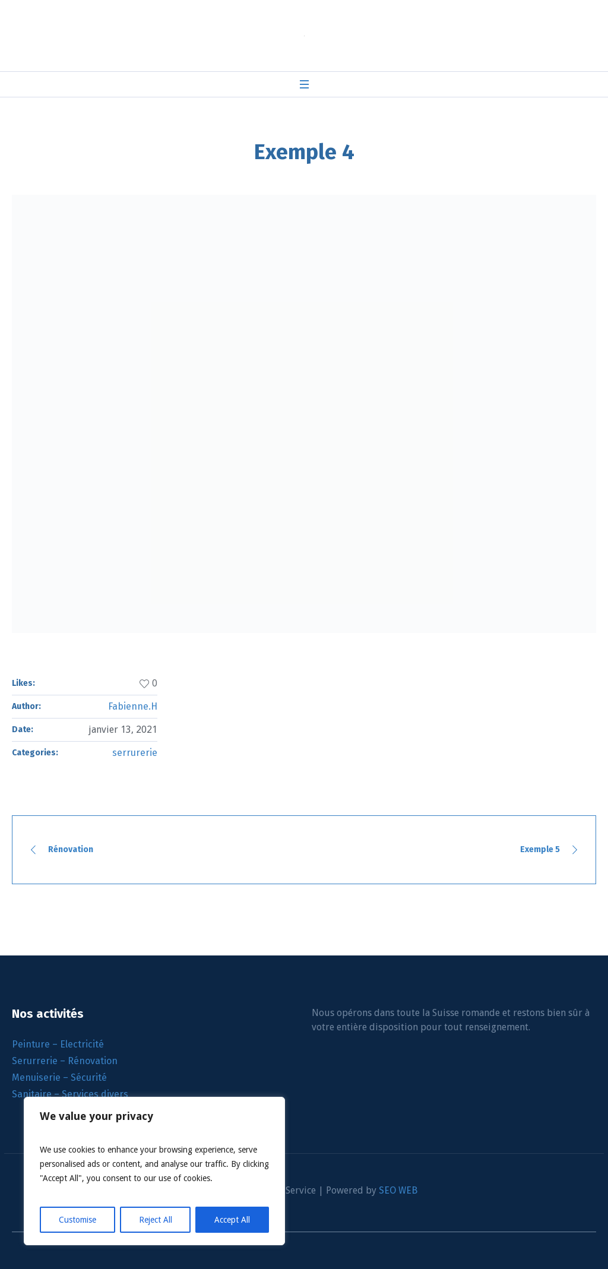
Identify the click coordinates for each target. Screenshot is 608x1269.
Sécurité (89, 1077)
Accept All (232, 1219)
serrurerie (134, 752)
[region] (154, 1171)
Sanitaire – (37, 1094)
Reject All (155, 1219)
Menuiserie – (41, 1077)
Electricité (82, 1044)
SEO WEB (398, 1190)
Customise (77, 1219)
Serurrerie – (40, 1061)
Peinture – (36, 1044)
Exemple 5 (540, 849)
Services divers (95, 1094)
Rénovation (70, 849)
